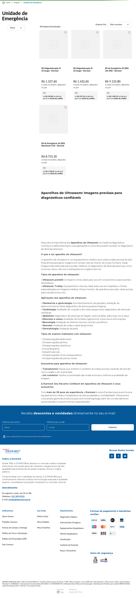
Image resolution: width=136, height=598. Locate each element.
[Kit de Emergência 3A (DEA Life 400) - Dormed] (117, 66)
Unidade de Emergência (32, 2)
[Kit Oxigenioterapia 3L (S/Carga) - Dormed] (53, 66)
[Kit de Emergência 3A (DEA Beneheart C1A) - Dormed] (53, 141)
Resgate (17, 2)
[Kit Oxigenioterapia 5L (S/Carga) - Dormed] (85, 66)
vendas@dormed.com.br (19, 499)
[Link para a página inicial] (6, 2)
